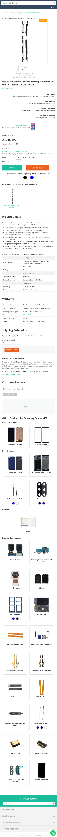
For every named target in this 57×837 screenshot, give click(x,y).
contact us (30, 371)
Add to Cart (37, 168)
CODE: (4, 158)
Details (49, 154)
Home (4, 13)
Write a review (7, 88)
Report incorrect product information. (15, 152)
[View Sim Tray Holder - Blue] (13, 618)
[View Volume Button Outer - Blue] (13, 503)
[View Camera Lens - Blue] (43, 503)
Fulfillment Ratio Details (31, 290)
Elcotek (38, 835)
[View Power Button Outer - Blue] (37, 727)
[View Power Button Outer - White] (45, 727)
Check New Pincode (8, 340)
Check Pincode (11, 350)
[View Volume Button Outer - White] (17, 503)
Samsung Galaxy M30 (16, 13)
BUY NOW (12, 168)
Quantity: (5, 161)
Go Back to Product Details (11, 374)
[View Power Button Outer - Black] (41, 727)
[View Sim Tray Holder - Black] (17, 618)
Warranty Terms (28, 315)
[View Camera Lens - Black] (39, 503)
